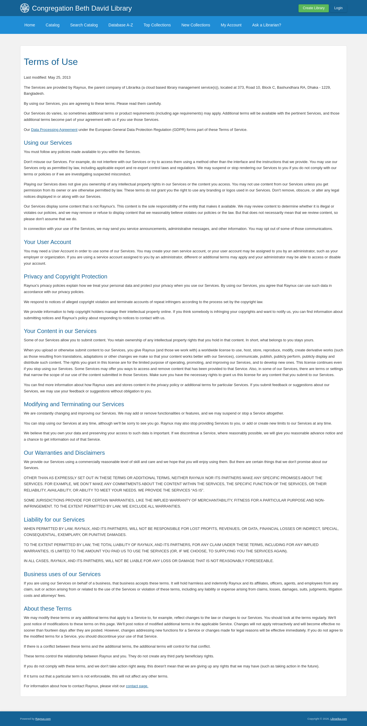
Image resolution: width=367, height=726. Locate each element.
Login (338, 8)
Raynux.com (42, 718)
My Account (231, 25)
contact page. (137, 686)
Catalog (52, 25)
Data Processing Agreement (54, 129)
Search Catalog (84, 25)
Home (29, 25)
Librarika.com (338, 718)
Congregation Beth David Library (82, 8)
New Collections (195, 25)
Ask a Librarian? (266, 25)
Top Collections (157, 25)
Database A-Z (120, 25)
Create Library (314, 8)
